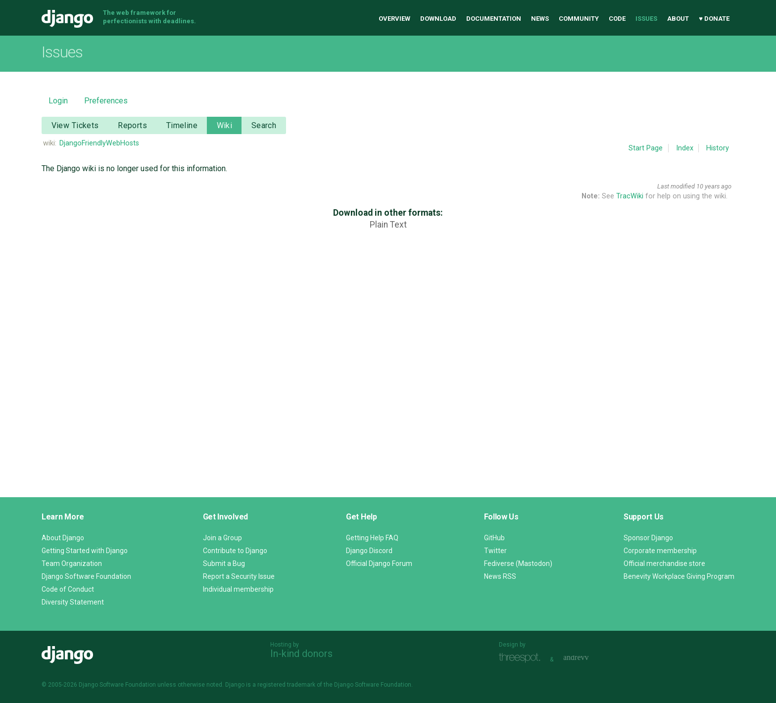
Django (67, 19)
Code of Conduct (68, 589)
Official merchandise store (664, 563)
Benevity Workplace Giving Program (679, 576)
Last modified (676, 186)
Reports (132, 125)
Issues (646, 18)
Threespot (522, 658)
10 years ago (713, 186)
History (717, 148)
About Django (63, 538)
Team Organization (72, 563)
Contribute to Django (235, 551)
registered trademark (286, 684)
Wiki (225, 125)
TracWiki (629, 196)
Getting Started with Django (85, 551)
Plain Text (388, 225)
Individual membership (238, 589)
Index (684, 148)
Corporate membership (660, 551)
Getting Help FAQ (372, 538)
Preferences (106, 100)
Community (579, 18)
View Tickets (75, 125)
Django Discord (369, 551)
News (540, 18)
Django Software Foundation (86, 576)
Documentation (493, 18)
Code (617, 18)
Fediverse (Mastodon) (518, 563)
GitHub (494, 538)
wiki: (49, 143)
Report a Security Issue (239, 576)
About (678, 18)
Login (58, 100)
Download (438, 18)
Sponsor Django (648, 538)
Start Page (646, 148)
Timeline (181, 125)
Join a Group (222, 538)
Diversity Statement (73, 602)
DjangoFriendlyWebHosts (99, 143)
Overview (394, 18)
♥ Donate (714, 18)
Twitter (495, 551)
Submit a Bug (224, 563)
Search (264, 125)
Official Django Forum (379, 563)
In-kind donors (301, 653)
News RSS (500, 576)
